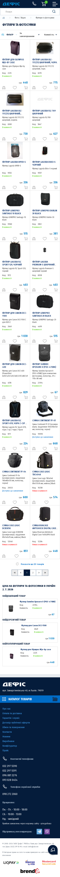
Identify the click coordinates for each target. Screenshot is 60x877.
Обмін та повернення (13, 727)
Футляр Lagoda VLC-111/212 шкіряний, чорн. (44, 61)
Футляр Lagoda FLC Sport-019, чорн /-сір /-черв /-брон (14, 423)
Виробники (8, 741)
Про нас (6, 708)
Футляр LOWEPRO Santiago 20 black (41, 314)
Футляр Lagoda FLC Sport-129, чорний (12, 263)
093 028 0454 (9, 779)
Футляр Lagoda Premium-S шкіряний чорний (43, 264)
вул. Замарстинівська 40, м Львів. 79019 (23, 690)
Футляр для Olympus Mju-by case (13, 61)
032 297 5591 (9, 770)
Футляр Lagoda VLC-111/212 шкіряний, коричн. (12, 113)
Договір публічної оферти (16, 722)
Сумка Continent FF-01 (44, 420)
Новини (6, 736)
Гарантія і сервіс (11, 718)
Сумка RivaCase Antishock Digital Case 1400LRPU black (44, 528)
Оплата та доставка (12, 713)
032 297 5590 (9, 766)
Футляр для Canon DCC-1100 (33, 625)
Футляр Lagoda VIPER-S (14, 162)
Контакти (7, 731)
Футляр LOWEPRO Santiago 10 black (11, 212)
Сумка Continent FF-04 (14, 471)
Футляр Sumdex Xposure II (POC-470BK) (44, 365)
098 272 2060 (9, 794)
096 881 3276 (9, 775)
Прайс (5, 750)
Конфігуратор (9, 745)
